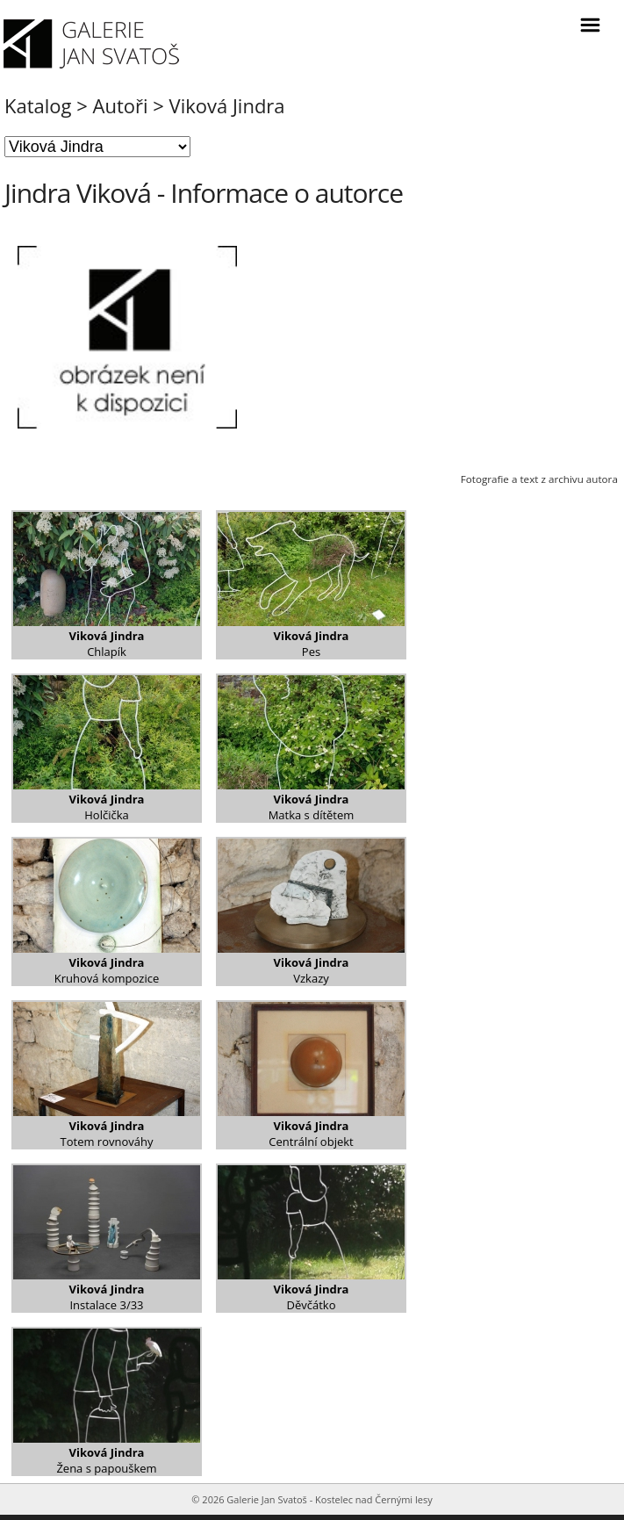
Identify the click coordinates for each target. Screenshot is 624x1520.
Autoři (120, 105)
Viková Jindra (227, 105)
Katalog (38, 105)
